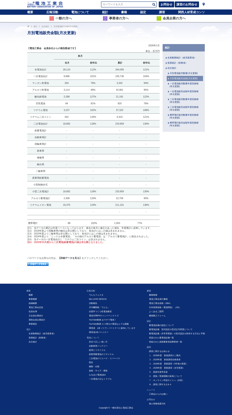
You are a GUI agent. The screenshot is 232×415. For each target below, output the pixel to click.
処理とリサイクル (97, 350)
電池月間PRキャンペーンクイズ (104, 315)
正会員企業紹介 (36, 315)
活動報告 (93, 303)
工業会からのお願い (158, 394)
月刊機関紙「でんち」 (99, 307)
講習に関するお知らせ (159, 351)
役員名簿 (33, 311)
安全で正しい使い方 (98, 342)
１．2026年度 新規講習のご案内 (165, 355)
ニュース (151, 390)
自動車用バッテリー (98, 346)
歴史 (91, 362)
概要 (30, 12)
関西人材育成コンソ (191, 12)
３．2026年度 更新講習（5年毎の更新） (168, 363)
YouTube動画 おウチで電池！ (102, 320)
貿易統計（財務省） (177, 63)
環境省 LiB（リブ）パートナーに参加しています (112, 328)
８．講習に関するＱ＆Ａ (160, 384)
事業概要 (33, 299)
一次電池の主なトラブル (100, 379)
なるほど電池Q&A (97, 375)
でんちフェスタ (96, 295)
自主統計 (45, 26)
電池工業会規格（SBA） (160, 303)
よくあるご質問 (156, 311)
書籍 (124, 12)
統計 (105, 12)
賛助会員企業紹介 (37, 320)
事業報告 (33, 324)
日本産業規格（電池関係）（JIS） (165, 307)
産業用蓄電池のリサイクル (101, 354)
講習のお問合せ (187, 4)
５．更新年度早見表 (158, 372)
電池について (80, 12)
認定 (143, 12)
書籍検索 (153, 295)
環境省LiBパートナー (98, 332)
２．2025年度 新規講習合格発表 (165, 359)
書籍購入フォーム (157, 315)
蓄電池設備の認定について (161, 325)
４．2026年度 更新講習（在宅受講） (167, 368)
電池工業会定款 (36, 307)
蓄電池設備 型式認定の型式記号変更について (170, 329)
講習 (162, 12)
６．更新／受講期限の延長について (165, 376)
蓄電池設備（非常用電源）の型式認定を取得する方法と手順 (177, 333)
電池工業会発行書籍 (158, 299)
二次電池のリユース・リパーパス (104, 358)
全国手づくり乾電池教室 (100, 311)
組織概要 (33, 303)
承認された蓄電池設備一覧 (161, 337)
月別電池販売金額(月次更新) (65, 26)
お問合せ (166, 4)
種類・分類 (94, 366)
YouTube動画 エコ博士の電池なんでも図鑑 (109, 324)
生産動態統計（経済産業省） (181, 57)
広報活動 (52, 12)
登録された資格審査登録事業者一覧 (165, 342)
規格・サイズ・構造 (98, 370)
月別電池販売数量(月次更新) (184, 73)
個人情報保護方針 (157, 403)
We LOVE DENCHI (98, 299)
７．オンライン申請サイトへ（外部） (166, 380)
